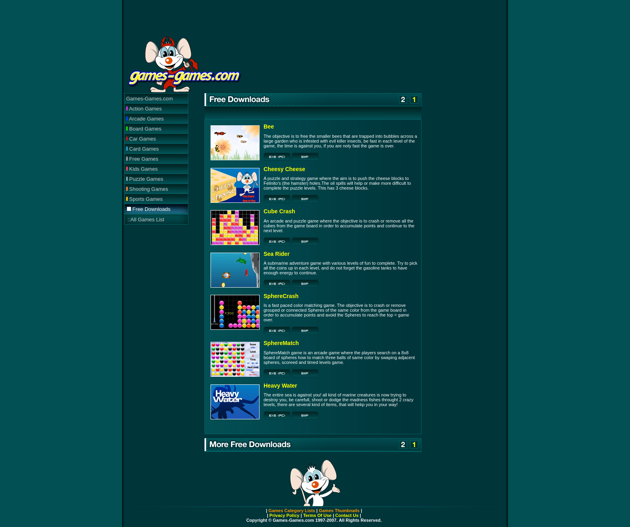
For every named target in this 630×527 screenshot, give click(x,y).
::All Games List (145, 220)
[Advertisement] (315, 18)
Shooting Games (147, 189)
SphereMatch (281, 343)
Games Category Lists (291, 510)
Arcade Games (145, 119)
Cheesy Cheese (284, 169)
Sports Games (144, 199)
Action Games (144, 109)
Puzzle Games (144, 179)
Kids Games (142, 169)
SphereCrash (281, 296)
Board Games (144, 129)
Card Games (142, 149)
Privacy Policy (285, 515)
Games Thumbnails (339, 510)
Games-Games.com (149, 99)
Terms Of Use (316, 515)
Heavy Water (280, 385)
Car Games (141, 139)
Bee (269, 126)
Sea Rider (277, 254)
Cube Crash (279, 211)
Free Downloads (148, 209)
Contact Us (346, 515)
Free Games (142, 159)
